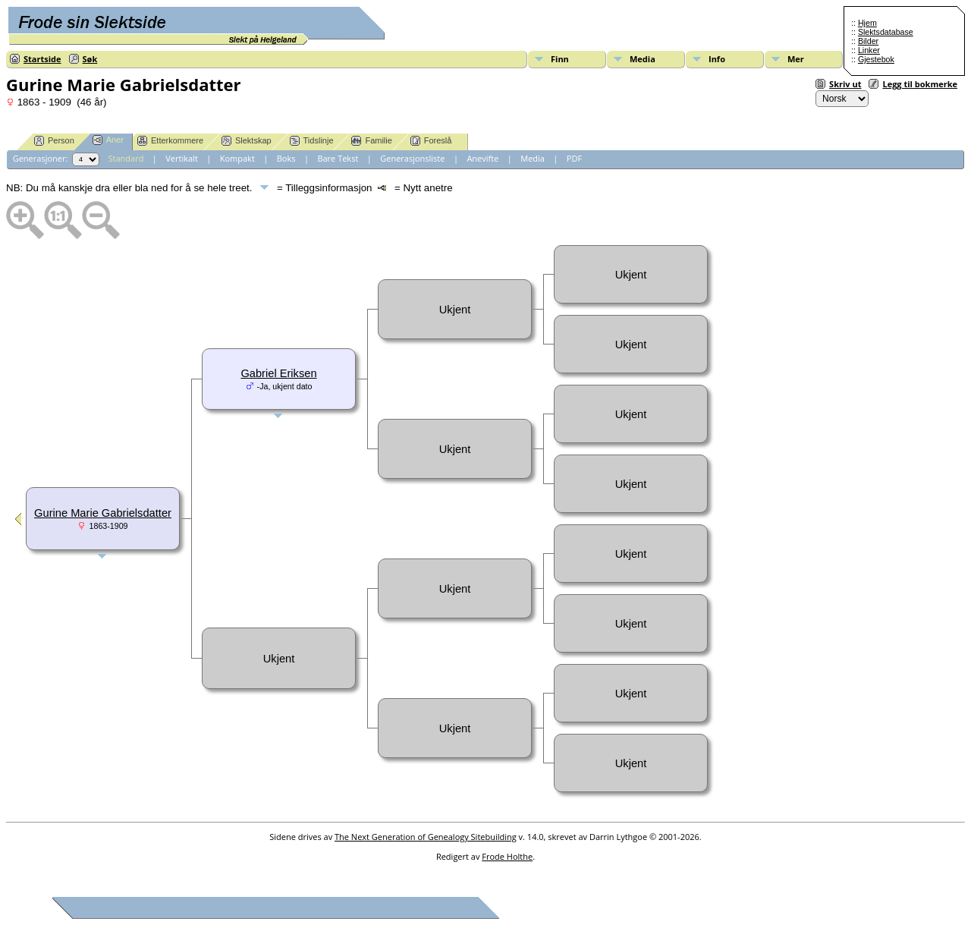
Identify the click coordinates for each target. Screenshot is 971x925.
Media (642, 58)
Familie (371, 140)
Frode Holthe (507, 856)
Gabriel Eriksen (278, 373)
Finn (560, 58)
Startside (42, 58)
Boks (286, 158)
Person (54, 140)
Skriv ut (845, 84)
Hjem (867, 22)
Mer (795, 58)
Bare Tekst (337, 158)
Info (717, 58)
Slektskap (247, 140)
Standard (126, 158)
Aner (108, 140)
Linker (869, 50)
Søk (90, 58)
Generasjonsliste (412, 158)
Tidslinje (312, 140)
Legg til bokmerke (919, 84)
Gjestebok (876, 59)
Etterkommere (170, 140)
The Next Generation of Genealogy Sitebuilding (426, 836)
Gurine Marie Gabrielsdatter (102, 513)
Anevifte (482, 158)
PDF (574, 158)
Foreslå (431, 140)
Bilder (868, 41)
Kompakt (237, 158)
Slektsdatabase (885, 31)
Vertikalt (181, 158)
